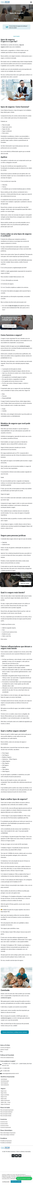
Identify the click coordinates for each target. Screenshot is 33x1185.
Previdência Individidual (5, 1142)
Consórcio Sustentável (5, 1127)
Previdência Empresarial (5, 1140)
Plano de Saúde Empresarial (6, 1110)
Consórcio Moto (4, 1123)
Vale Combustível (5, 1084)
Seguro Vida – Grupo (5, 1102)
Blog (1, 1051)
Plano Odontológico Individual (7, 1134)
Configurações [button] (6, 1181)
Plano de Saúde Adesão (5, 1115)
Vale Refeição (4, 1079)
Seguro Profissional (5, 1104)
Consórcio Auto (4, 1121)
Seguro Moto (4, 1092)
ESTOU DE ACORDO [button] (16, 1181)
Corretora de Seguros (5, 1047)
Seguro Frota (4, 1096)
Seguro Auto (3, 1091)
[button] (31, 2)
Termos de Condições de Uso (7, 1057)
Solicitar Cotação (4, 1049)
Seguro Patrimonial (5, 1100)
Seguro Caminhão (5, 1094)
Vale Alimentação (5, 1081)
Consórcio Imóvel (4, 1125)
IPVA (18, 453)
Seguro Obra (4, 1098)
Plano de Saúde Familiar (5, 1113)
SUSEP (24, 267)
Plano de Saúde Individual (6, 1111)
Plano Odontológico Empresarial (7, 1132)
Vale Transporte (4, 1083)
